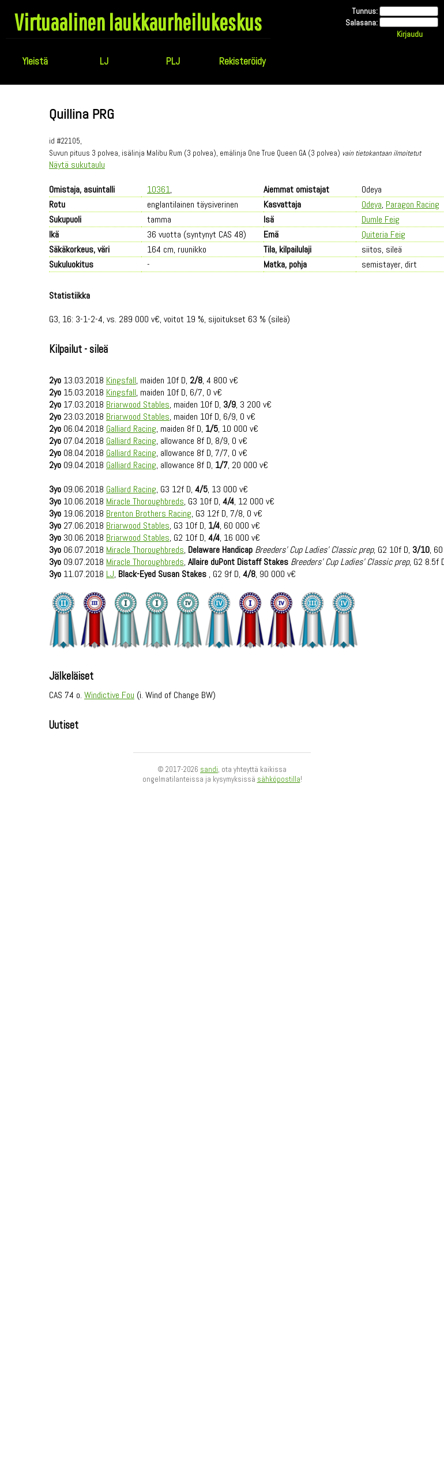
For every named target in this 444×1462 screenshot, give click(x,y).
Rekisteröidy (242, 61)
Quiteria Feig (383, 234)
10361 (158, 189)
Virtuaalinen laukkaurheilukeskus (138, 22)
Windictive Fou (109, 695)
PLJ (173, 61)
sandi (209, 769)
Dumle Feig (381, 219)
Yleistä (35, 61)
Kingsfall (121, 380)
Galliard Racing (131, 429)
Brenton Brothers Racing (148, 513)
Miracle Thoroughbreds (145, 501)
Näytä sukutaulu (77, 165)
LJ (104, 61)
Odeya (372, 204)
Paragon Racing (412, 204)
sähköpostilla (278, 779)
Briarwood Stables (138, 404)
